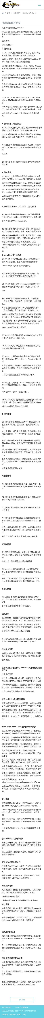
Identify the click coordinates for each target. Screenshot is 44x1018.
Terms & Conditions (21, 1007)
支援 (8, 13)
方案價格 (13, 1014)
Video (19, 1014)
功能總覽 (5, 1014)
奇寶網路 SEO (13, 1011)
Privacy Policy (6, 1007)
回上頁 (22, 1000)
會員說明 (16, 13)
